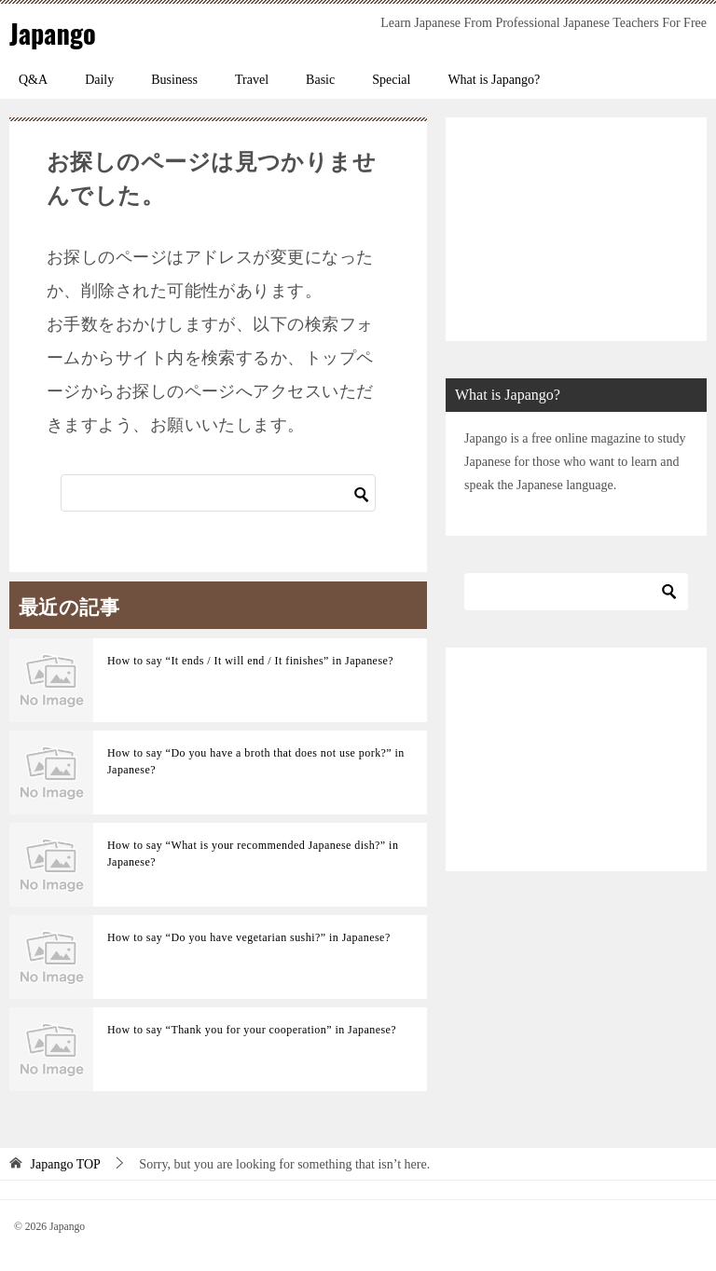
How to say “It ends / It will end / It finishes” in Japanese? (250, 660)
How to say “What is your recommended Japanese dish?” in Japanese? (252, 853)
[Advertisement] (576, 229)
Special (391, 80)
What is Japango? (494, 80)
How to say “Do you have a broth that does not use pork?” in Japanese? (256, 761)
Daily (99, 80)
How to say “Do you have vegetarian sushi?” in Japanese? (249, 937)
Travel (251, 80)
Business (174, 80)
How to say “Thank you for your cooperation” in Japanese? (251, 1029)
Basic (320, 80)
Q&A (33, 80)
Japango (55, 32)
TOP (66, 1164)
